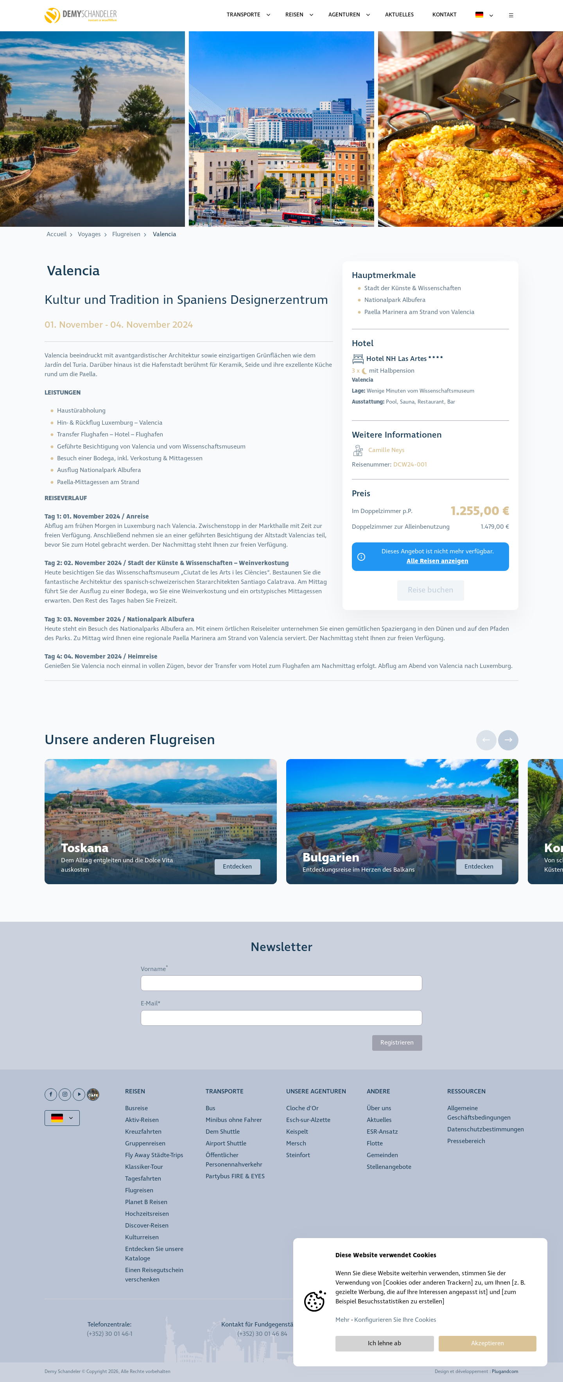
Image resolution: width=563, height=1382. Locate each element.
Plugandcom (505, 1372)
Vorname (153, 969)
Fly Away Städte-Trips (154, 1155)
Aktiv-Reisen (142, 1120)
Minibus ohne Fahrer (234, 1120)
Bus (210, 1108)
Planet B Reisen (146, 1202)
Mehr (342, 1320)
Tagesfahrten (143, 1179)
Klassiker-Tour (144, 1167)
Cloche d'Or (302, 1108)
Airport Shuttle (226, 1144)
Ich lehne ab (384, 1343)
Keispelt (297, 1132)
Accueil (56, 234)
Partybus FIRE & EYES (235, 1176)
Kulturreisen (142, 1237)
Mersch (296, 1144)
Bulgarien (331, 857)
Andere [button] (378, 1092)
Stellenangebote (389, 1167)
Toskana (85, 848)
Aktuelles (379, 1120)
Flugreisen (126, 234)
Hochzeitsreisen (147, 1214)
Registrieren (397, 1043)
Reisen (294, 14)
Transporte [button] (225, 1092)
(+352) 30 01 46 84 (262, 1334)
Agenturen (344, 14)
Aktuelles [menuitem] (399, 14)
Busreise (136, 1108)
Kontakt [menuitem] (444, 14)
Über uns (379, 1108)
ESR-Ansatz (382, 1132)
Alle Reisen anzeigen (437, 561)
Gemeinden (382, 1155)
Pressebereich (466, 1141)
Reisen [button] (135, 1092)
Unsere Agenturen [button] (316, 1092)
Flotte (375, 1144)
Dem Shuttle (223, 1132)
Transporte (243, 14)
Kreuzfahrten (143, 1132)
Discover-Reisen (147, 1226)
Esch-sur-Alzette (308, 1120)
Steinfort (298, 1155)
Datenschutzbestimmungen (485, 1129)
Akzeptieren (487, 1343)
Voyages (89, 234)
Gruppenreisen (145, 1144)
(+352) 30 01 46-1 (110, 1334)
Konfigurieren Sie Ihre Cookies (395, 1320)
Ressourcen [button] (466, 1092)
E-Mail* (151, 1003)
